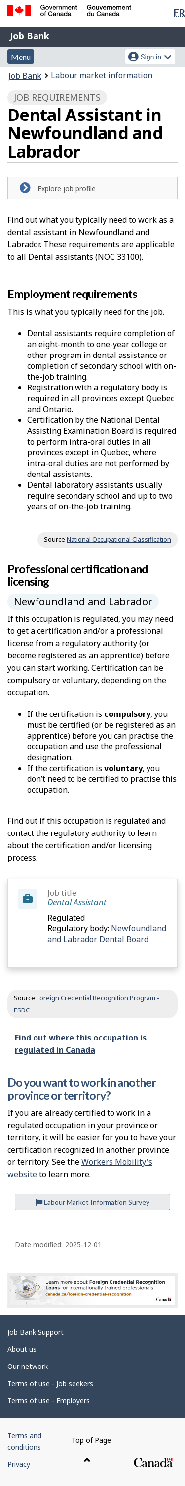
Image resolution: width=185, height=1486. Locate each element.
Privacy (18, 1464)
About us (22, 1349)
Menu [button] (21, 56)
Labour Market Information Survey (92, 1202)
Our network (27, 1366)
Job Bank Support (35, 1332)
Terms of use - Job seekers (50, 1383)
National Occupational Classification (119, 539)
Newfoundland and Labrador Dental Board (106, 934)
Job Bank (29, 36)
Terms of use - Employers (48, 1400)
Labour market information (101, 75)
